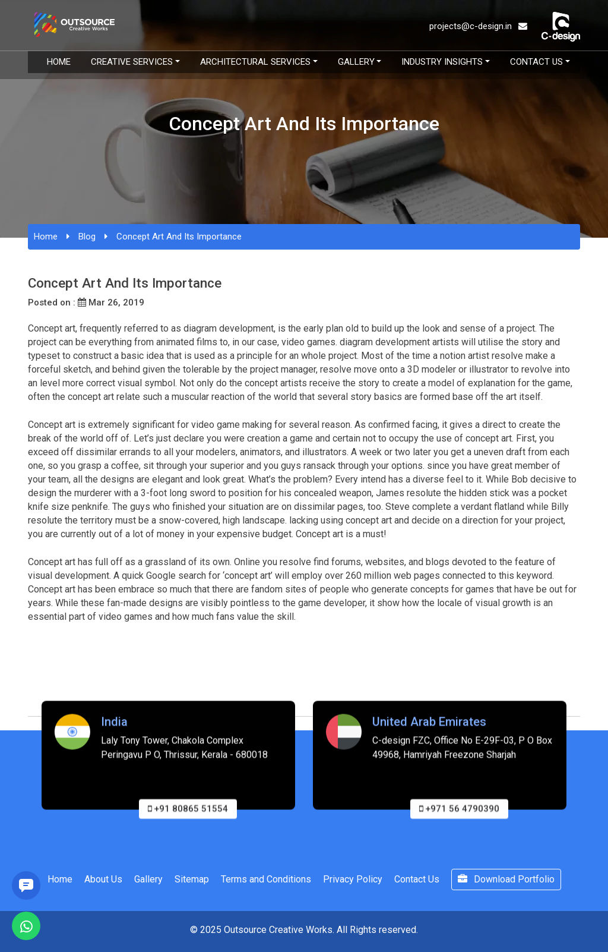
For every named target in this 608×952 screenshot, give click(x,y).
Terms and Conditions (266, 879)
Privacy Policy (352, 879)
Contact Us (536, 61)
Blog (87, 236)
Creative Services (132, 61)
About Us (103, 879)
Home (59, 61)
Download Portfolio (506, 879)
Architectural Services (255, 61)
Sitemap (192, 879)
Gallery (356, 61)
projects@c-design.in (478, 26)
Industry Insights (442, 61)
